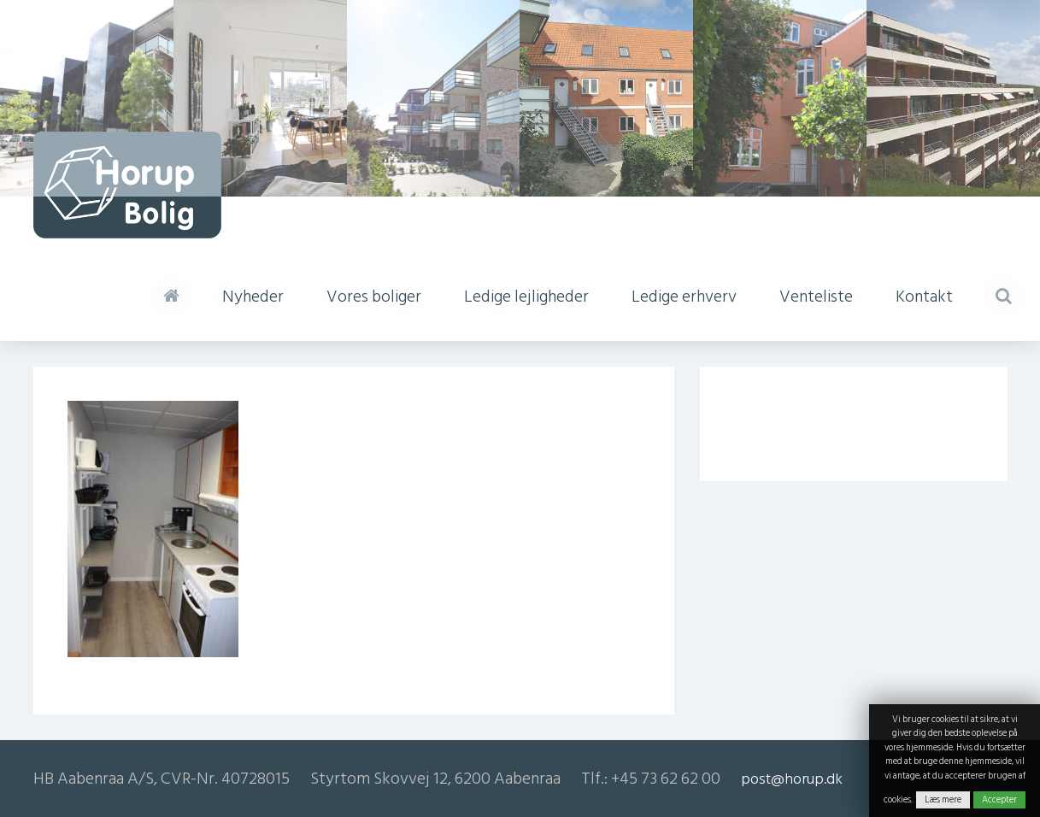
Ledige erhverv (684, 296)
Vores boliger (373, 296)
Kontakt (924, 296)
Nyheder (253, 296)
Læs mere (943, 800)
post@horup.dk (792, 779)
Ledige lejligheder (526, 296)
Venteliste (816, 296)
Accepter (999, 800)
